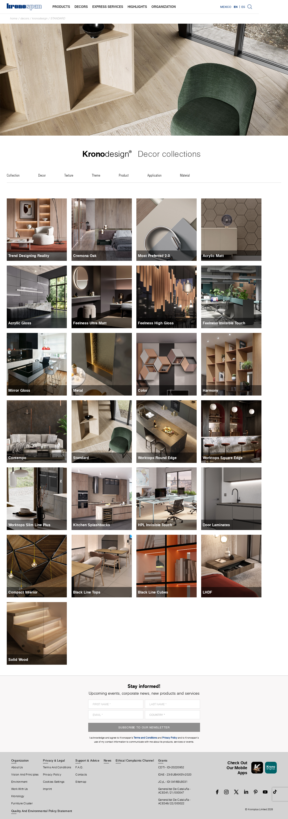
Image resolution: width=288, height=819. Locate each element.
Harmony (225, 390)
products (61, 6)
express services (107, 6)
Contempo (17, 457)
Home (13, 18)
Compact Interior (23, 592)
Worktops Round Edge (167, 457)
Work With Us (19, 789)
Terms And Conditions (57, 767)
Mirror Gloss (19, 390)
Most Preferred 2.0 (164, 255)
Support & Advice (87, 760)
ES (272, 6)
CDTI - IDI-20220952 (171, 767)
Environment (19, 782)
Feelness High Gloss (166, 323)
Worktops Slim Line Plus (29, 525)
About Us (17, 767)
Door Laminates (231, 525)
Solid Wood (18, 659)
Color (152, 390)
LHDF (222, 592)
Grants (162, 760)
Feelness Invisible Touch (239, 323)
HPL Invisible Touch (165, 525)
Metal (83, 390)
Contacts (81, 774)
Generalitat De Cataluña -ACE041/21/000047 (174, 790)
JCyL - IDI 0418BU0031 (173, 782)
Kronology (17, 796)
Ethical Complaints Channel (135, 760)
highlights (137, 6)
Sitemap (80, 782)
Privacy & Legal (54, 760)
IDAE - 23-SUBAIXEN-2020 (174, 774)
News (107, 760)
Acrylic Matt (228, 255)
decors (81, 6)
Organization (20, 760)
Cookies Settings (54, 782)
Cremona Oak (89, 255)
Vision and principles (25, 774)
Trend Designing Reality (28, 255)
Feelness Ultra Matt (95, 323)
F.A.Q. (79, 767)
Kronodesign (39, 18)
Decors (24, 18)
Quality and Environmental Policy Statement (41, 811)
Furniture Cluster (22, 803)
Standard (58, 18)
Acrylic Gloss (19, 323)
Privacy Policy (52, 774)
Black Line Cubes (163, 592)
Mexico (255, 6)
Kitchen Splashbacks (96, 525)
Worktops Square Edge (237, 457)
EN (265, 6)
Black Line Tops (91, 592)
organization (163, 6)
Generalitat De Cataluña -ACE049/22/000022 (174, 801)
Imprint (47, 789)
